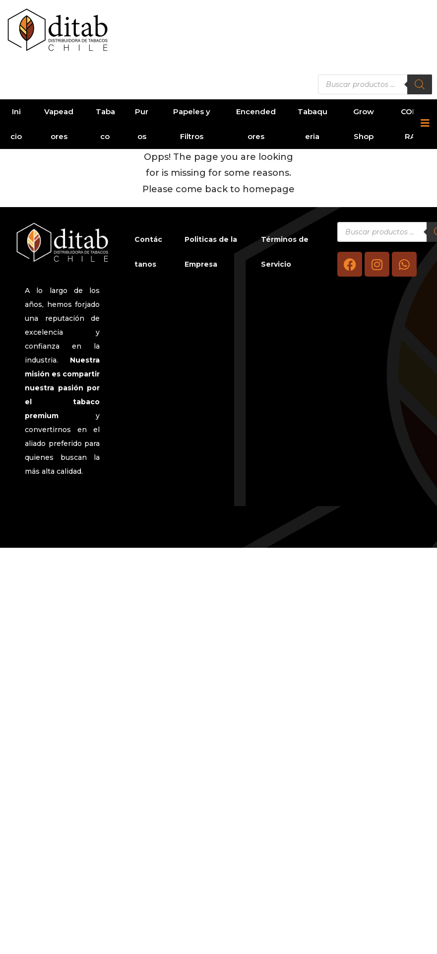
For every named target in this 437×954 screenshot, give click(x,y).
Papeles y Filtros (191, 124)
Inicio (16, 124)
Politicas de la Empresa (211, 252)
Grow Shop (363, 124)
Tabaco (105, 124)
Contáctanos (148, 252)
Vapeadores (58, 124)
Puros (141, 124)
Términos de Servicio (285, 252)
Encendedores (256, 124)
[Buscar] (419, 84)
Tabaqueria (312, 124)
